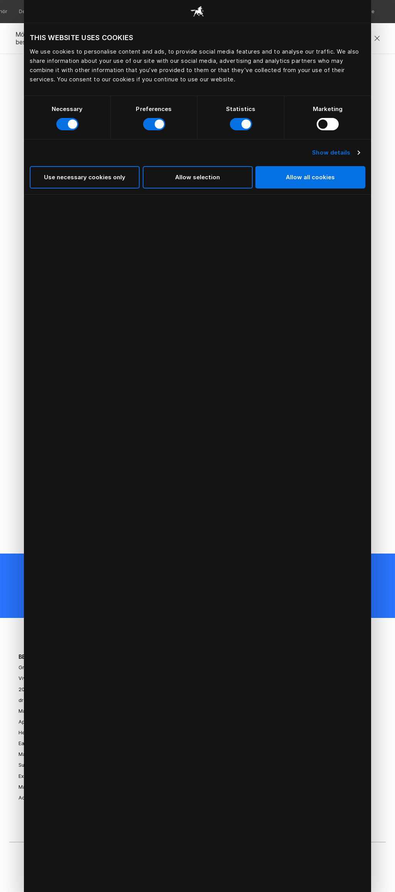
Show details (331, 152)
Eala (24, 743)
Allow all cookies (310, 177)
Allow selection (197, 177)
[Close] (377, 38)
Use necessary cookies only (84, 177)
